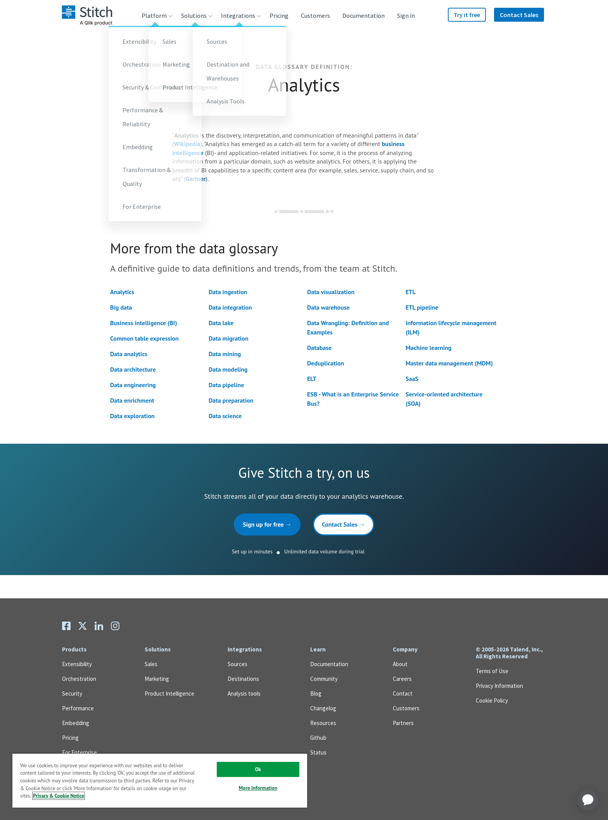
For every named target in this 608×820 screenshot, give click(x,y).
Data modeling (228, 369)
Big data (121, 307)
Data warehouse (328, 307)
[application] (588, 800)
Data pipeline (226, 385)
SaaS (412, 378)
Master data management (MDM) (449, 363)
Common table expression (144, 338)
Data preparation (231, 400)
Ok (258, 769)
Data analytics (128, 354)
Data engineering (133, 385)
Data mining (225, 354)
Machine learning (428, 347)
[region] (159, 780)
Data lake (221, 323)
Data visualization (330, 292)
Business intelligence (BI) (143, 323)
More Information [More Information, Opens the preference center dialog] (258, 788)
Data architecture (133, 369)
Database (319, 347)
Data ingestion (228, 292)
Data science (225, 416)
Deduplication (325, 363)
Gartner (196, 179)
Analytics (122, 292)
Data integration (230, 307)
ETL (411, 292)
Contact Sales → (343, 524)
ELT (311, 378)
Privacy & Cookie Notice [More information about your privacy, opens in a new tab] (58, 795)
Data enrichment (132, 400)
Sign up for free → (267, 524)
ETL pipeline (422, 307)
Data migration (228, 338)
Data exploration (132, 416)
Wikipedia (187, 144)
